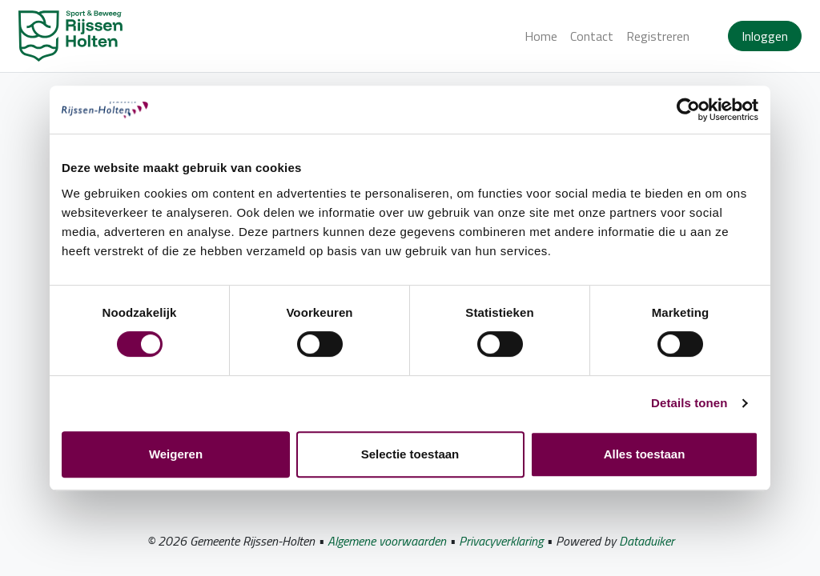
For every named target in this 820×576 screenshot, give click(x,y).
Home (541, 36)
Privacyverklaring (501, 540)
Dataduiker (646, 540)
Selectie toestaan (410, 454)
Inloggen (765, 36)
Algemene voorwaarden (387, 540)
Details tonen (689, 403)
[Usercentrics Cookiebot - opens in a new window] (688, 110)
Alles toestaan (644, 454)
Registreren (657, 36)
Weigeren (176, 454)
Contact (591, 36)
